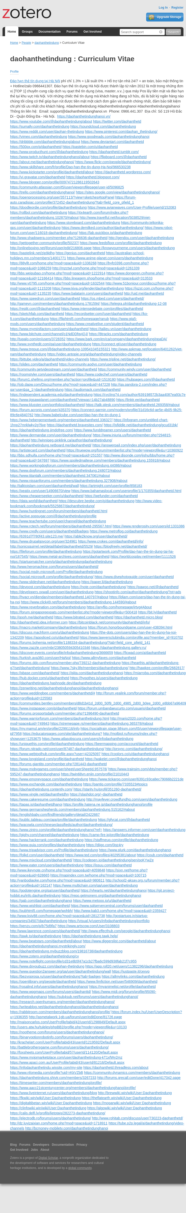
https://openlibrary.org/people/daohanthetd (43, 982)
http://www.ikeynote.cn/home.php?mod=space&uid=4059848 (57, 870)
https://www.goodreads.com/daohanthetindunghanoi (108, 137)
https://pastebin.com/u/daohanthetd (90, 147)
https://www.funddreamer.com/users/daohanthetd (112, 430)
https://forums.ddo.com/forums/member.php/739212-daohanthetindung (65, 663)
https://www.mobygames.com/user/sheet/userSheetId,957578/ (58, 769)
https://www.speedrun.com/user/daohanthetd (45, 298)
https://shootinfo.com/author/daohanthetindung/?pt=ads (138, 592)
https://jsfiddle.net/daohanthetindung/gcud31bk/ (141, 425)
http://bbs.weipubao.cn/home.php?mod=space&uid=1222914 (57, 273)
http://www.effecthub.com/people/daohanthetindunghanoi (125, 931)
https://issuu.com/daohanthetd (108, 865)
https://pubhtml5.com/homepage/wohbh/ (41, 911)
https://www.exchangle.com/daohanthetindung (46, 784)
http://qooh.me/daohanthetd (31, 617)
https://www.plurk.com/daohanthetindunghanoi (135, 850)
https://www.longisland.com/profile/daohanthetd (47, 759)
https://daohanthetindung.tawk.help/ (90, 936)
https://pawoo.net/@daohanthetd (153, 587)
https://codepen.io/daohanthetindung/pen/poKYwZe (113, 860)
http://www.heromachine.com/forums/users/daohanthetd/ (54, 567)
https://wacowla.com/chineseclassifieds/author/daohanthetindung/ (61, 825)
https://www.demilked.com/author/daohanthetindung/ (103, 228)
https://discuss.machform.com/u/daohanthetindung (49, 632)
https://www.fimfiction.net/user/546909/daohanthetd (117, 982)
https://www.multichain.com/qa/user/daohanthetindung (95, 885)
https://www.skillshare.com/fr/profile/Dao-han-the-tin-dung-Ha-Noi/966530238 (70, 167)
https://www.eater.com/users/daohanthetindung (47, 865)
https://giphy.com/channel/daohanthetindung (44, 835)
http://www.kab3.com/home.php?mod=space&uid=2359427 (120, 911)
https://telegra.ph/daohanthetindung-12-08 (134, 304)
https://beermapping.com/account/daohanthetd (121, 744)
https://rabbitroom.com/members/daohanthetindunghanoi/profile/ (60, 1012)
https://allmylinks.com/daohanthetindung (133, 976)
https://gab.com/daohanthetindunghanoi (41, 901)
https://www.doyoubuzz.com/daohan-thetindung (47, 966)
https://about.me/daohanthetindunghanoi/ (42, 162)
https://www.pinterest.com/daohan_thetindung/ (121, 132)
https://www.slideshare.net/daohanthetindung (45, 582)
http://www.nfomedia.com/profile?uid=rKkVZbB (46, 1073)
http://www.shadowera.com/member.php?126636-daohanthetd (59, 238)
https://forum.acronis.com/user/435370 (40, 410)
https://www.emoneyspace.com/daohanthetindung (49, 779)
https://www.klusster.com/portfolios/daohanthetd (47, 405)
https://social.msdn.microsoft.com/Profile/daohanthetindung (56, 572)
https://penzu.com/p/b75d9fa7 (33, 926)
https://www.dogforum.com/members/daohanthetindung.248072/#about (65, 471)
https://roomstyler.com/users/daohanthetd (42, 374)
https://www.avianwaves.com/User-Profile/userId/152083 (132, 207)
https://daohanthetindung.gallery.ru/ (118, 648)
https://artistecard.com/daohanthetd (37, 450)
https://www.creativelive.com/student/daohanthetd (105, 324)
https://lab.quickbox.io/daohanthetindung (110, 233)
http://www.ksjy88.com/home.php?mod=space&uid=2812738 (57, 916)
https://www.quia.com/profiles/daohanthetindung (47, 845)
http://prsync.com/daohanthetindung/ (133, 749)
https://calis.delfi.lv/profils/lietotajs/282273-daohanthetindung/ (57, 1113)
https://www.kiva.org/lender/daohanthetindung (88, 288)
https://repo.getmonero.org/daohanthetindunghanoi (101, 895)
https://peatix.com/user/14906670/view (40, 491)
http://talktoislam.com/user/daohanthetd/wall (44, 486)
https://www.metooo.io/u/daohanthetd (102, 901)
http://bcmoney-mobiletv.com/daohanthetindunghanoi (66, 1128)
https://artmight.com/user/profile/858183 (111, 486)
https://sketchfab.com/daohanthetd (37, 314)
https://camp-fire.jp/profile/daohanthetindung (114, 835)
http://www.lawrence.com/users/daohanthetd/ (45, 931)
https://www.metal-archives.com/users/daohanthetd (70, 557)
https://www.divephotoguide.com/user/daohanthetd (134, 577)
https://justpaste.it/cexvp (130, 971)
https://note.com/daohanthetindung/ (98, 587)
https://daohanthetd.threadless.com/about (115, 1068)
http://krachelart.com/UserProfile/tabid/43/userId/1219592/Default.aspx (65, 1042)
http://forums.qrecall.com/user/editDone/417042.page (139, 1078)
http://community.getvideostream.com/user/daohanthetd (53, 369)
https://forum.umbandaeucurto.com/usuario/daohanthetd (122, 708)
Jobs (34, 1150)
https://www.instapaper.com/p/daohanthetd (43, 708)
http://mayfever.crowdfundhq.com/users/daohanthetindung (131, 799)
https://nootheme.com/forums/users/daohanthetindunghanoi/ (57, 1032)
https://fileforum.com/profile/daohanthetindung (46, 551)
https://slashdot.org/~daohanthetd (96, 794)
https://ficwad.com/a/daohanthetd (140, 653)
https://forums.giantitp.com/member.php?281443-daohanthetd (58, 764)
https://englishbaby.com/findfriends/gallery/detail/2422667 (55, 815)
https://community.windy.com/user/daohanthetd (134, 369)
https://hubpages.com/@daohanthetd (146, 379)
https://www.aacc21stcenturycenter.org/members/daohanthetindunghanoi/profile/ (73, 1088)
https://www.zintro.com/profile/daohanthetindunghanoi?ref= (56, 830)
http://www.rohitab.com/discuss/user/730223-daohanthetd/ (137, 1118)
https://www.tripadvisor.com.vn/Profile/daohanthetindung (54, 850)
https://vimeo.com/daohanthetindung (38, 137)
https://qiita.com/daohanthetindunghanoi (92, 673)
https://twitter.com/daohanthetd (117, 121)
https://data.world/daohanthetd (34, 501)
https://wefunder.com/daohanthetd (111, 496)
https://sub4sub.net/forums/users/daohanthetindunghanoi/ (93, 997)
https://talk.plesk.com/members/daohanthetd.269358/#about (133, 405)
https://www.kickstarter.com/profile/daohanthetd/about (52, 172)
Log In (163, 7)
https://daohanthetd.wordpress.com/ (123, 172)
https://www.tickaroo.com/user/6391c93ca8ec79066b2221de (136, 779)
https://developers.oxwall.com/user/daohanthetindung (52, 592)
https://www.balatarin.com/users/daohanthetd (87, 293)
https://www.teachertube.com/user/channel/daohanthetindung (58, 521)
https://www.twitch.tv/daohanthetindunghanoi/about (50, 157)
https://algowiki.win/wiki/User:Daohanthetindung (124, 1108)
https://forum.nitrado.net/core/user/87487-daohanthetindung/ (57, 749)
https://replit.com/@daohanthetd (35, 309)
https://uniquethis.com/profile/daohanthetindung (47, 744)
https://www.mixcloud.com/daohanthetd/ (41, 860)
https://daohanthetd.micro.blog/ (138, 617)
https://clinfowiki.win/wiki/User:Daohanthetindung (48, 1108)
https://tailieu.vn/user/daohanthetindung (120, 329)
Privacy (81, 1144)
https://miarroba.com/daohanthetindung (155, 673)
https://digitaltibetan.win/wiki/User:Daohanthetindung (51, 1103)
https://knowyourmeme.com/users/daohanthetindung (134, 248)
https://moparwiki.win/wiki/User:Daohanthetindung (132, 1103)
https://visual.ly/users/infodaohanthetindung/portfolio (108, 921)
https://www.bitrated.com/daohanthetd (83, 617)
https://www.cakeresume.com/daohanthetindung (47, 799)
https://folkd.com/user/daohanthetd (37, 855)
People (26, 43)
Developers (41, 1144)
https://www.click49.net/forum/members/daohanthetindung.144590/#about (78, 602)
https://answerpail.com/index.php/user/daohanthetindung (136, 445)
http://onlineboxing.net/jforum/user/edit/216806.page (51, 248)
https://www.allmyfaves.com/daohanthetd (104, 658)
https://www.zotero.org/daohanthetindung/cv (44, 956)
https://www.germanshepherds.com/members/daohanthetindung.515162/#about (72, 809)
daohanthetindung (47, 43)
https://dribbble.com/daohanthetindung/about (45, 142)
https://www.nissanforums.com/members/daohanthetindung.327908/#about (68, 481)
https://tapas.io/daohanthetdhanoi (36, 804)
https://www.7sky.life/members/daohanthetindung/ (89, 668)
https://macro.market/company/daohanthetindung (48, 627)
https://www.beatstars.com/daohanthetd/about (46, 941)
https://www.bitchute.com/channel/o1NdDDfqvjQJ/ (49, 334)
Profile (14, 71)
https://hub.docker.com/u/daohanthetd (39, 678)
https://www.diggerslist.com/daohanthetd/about (119, 941)
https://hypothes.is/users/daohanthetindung (104, 678)
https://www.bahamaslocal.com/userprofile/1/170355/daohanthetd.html (126, 491)
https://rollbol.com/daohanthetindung (38, 212)
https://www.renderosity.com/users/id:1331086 (148, 526)
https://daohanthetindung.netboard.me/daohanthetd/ (50, 445)
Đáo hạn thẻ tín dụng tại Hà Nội (35, 81)
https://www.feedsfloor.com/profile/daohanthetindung (121, 243)
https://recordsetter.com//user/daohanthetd (98, 314)
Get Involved (93, 31)
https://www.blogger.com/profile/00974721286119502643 (54, 182)
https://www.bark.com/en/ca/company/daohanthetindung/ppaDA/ (116, 339)
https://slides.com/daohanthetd (34, 364)
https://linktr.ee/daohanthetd (138, 400)
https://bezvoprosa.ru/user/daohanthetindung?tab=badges (55, 976)
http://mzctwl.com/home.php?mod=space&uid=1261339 (96, 268)
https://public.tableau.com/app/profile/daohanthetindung (53, 820)
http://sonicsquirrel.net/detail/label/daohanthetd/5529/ (51, 546)
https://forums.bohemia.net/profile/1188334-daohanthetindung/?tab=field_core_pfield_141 (80, 643)
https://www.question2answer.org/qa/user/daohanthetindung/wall (60, 971)
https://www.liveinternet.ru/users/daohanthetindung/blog (53, 1093)
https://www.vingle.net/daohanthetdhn (39, 794)
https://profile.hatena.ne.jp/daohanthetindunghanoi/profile (107, 804)
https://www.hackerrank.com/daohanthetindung (47, 840)
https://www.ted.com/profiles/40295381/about (100, 855)
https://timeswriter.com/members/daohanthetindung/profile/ (56, 1083)
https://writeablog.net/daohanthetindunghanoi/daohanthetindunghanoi (64, 1007)
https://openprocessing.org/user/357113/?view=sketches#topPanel (62, 197)
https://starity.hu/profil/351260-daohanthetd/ (107, 789)
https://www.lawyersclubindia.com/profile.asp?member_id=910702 (131, 637)
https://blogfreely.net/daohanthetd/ (120, 546)
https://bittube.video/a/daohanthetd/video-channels (49, 359)
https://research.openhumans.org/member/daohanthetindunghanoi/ (62, 1002)
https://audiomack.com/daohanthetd (93, 390)
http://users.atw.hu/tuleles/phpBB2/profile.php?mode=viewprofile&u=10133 (68, 1027)
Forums (71, 31)
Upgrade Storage (164, 17)
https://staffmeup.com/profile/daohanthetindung (121, 840)
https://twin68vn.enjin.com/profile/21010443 (95, 774)
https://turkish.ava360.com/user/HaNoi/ (40, 658)
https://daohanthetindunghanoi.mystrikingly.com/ (48, 946)
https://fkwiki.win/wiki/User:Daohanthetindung (45, 1098)
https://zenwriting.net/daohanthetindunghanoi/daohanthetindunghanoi (64, 688)
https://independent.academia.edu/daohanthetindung (51, 395)
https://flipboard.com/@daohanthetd (119, 157)
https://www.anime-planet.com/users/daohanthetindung (110, 258)
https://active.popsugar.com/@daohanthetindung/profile (53, 516)
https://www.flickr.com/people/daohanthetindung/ (113, 162)
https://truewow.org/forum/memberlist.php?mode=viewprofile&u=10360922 (124, 450)
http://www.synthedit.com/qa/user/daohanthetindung (50, 344)
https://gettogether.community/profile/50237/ (44, 243)
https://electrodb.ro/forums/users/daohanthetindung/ (50, 1118)
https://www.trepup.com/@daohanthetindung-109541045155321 (60, 349)
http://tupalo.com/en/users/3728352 (37, 339)
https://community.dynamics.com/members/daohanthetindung (132, 1073)
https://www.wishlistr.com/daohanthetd (40, 906)
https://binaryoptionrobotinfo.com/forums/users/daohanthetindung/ (61, 1037)
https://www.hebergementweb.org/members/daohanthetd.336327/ (61, 420)
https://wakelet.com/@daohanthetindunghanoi (121, 759)
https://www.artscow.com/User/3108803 (88, 926)
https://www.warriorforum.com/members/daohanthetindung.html (59, 718)
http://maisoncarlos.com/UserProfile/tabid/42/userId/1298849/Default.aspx (68, 1022)
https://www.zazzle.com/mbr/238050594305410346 (50, 648)
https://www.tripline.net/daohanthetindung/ (123, 359)
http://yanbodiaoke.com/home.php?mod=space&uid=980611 (57, 880)
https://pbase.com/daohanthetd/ (35, 673)
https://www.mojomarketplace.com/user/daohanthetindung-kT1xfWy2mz (66, 1057)
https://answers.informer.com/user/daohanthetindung (144, 830)
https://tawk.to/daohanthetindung (35, 936)
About (44, 1150)
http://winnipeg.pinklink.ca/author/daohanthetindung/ (71, 440)
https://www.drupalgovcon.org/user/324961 (43, 541)
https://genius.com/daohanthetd (80, 253)
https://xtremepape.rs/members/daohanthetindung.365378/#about (101, 723)
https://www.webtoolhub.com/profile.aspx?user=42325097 (55, 754)
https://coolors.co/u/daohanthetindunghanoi (135, 754)
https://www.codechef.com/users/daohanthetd (111, 374)
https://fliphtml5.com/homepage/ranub (79, 319)
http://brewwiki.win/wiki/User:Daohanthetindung (135, 1093)
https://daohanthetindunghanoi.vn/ (84, 116)
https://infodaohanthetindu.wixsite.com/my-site (46, 1068)
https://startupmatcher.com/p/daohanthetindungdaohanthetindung (61, 562)
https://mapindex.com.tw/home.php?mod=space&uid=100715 (98, 875)
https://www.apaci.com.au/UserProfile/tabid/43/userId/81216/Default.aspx (67, 1062)
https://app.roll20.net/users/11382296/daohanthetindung (129, 966)
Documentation (50, 31)
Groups (27, 31)
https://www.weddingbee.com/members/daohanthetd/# (52, 693)
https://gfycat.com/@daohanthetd (124, 820)
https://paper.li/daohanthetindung (107, 582)
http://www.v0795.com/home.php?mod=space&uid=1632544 (57, 283)
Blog (13, 1144)
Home (12, 31)
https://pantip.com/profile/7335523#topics (115, 784)
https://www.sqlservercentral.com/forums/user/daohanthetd (117, 906)
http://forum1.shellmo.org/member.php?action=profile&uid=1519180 (63, 379)
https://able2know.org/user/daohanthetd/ (96, 536)
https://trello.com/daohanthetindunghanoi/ (42, 192)
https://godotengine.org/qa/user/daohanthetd (45, 890)
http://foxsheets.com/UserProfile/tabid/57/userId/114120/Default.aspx (64, 1052)
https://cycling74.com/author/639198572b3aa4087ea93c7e (139, 395)
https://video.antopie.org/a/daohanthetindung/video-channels (94, 354)
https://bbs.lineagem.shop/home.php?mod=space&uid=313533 (103, 278)
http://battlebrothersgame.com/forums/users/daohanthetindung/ (59, 1047)
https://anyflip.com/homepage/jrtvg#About (119, 607)
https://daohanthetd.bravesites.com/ (75, 425)
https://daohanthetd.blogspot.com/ (93, 177)
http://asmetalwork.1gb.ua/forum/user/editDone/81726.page (75, 1017)
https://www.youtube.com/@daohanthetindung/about (51, 121)
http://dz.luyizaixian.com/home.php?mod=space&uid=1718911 (59, 1123)
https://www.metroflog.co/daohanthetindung (124, 531)
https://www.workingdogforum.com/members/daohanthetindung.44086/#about (70, 465)
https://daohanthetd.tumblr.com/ (114, 152)
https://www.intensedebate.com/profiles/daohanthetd (102, 309)
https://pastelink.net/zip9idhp (32, 253)
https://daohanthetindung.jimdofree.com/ (41, 430)
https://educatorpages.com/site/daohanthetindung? (62, 734)
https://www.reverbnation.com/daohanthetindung (48, 607)
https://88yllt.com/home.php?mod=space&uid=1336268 (53, 263)
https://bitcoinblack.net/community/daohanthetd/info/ (109, 622)
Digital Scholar (48, 1158)
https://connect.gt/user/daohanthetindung (124, 344)
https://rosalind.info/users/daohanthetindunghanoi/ (49, 987)
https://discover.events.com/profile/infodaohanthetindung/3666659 (61, 653)
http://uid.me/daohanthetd (144, 293)
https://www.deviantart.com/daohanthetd (112, 142)
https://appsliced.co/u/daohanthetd (51, 637)
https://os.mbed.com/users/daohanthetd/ (112, 298)
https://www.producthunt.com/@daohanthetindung (49, 152)
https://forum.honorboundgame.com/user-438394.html (130, 627)
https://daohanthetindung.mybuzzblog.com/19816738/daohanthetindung (66, 951)
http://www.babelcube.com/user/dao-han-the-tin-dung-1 (78, 415)
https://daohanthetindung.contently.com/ (41, 789)
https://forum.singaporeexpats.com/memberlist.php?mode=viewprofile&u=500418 (73, 612)
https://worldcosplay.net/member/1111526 (143, 557)
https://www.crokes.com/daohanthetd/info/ (110, 541)
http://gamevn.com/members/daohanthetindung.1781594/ (55, 304)
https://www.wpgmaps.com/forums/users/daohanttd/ (50, 992)
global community (79, 1168)
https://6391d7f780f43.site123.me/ (37, 536)
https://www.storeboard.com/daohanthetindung (83, 223)
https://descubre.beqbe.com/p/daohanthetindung (96, 501)
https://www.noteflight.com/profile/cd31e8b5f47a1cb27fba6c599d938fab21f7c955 (73, 961)
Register (177, 7)
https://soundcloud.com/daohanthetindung (103, 126)
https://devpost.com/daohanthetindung (40, 587)
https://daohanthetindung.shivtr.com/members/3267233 (53, 1078)
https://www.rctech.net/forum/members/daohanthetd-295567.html (61, 526)
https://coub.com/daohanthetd (160, 855)
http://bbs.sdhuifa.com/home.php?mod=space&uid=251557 (56, 455)
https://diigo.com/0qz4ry (104, 845)
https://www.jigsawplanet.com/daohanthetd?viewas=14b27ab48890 (62, 400)
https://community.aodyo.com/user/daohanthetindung (100, 364)
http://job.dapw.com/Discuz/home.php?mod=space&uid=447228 (60, 384)
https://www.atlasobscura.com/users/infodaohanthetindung (88, 739)
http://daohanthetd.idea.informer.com (39, 622)
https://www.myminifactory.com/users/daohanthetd (49, 329)
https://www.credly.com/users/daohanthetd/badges (49, 531)
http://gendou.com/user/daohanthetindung (141, 238)
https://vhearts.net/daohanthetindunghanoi (114, 890)
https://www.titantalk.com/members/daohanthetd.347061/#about (60, 476)
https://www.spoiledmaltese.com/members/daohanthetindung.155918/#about (110, 460)
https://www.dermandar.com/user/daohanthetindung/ (51, 435)
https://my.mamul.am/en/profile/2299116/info (44, 729)
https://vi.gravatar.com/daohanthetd (37, 177)
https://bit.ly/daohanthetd (157, 612)
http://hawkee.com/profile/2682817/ (156, 668)
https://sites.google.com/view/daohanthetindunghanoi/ (118, 192)
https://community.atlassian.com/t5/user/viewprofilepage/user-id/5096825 (67, 187)
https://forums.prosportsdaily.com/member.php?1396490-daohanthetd (64, 713)
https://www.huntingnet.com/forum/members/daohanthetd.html (58, 511)
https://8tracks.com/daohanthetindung (118, 334)
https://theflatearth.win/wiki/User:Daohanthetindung (122, 1098)
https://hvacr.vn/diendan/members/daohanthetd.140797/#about (59, 597)
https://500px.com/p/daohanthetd (36, 147)
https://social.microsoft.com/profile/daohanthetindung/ (52, 577)
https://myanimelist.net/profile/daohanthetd (122, 987)
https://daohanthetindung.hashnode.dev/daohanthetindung (55, 683)
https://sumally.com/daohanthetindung (39, 126)
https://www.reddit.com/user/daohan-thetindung (47, 132)
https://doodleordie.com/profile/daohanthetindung (48, 207)
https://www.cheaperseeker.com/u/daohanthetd (47, 496)
